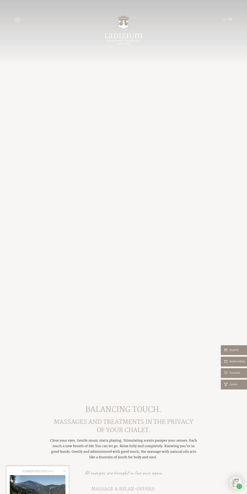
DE (224, 19)
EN (230, 19)
